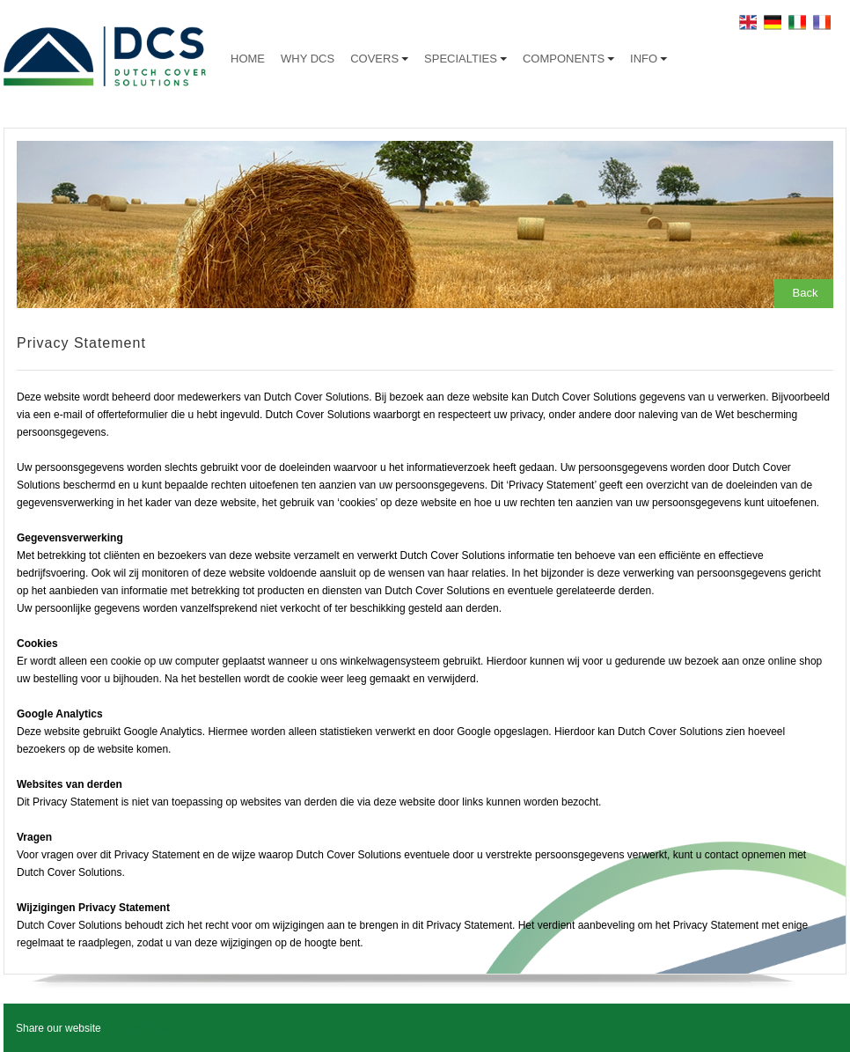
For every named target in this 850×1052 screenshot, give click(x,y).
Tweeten (130, 1028)
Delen (163, 1028)
